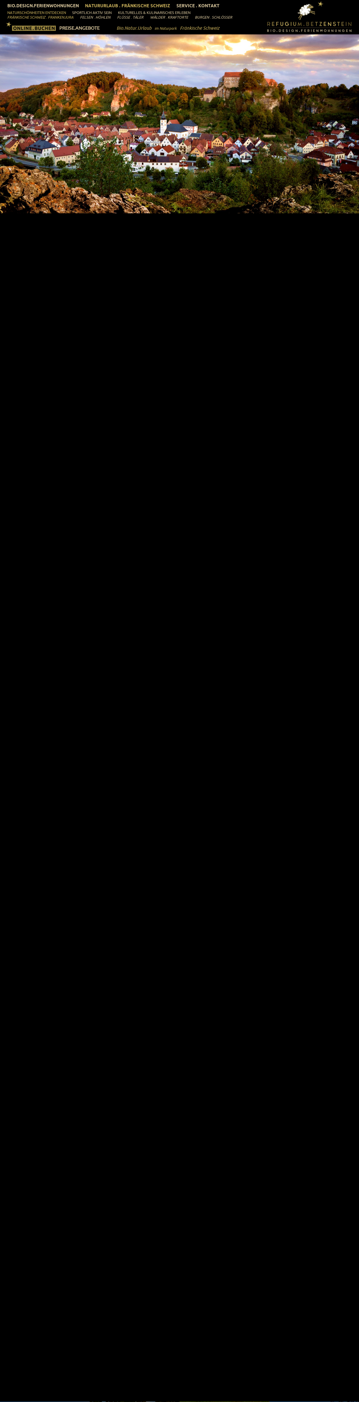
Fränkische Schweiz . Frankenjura (40, 17)
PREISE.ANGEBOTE (79, 28)
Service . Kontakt (197, 5)
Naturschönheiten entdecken (36, 12)
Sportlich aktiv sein (92, 12)
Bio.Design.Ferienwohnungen (43, 5)
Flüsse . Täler (130, 17)
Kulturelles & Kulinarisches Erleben (154, 12)
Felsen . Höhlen (95, 17)
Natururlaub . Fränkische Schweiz (127, 5)
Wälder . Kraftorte (169, 17)
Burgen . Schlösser (213, 17)
